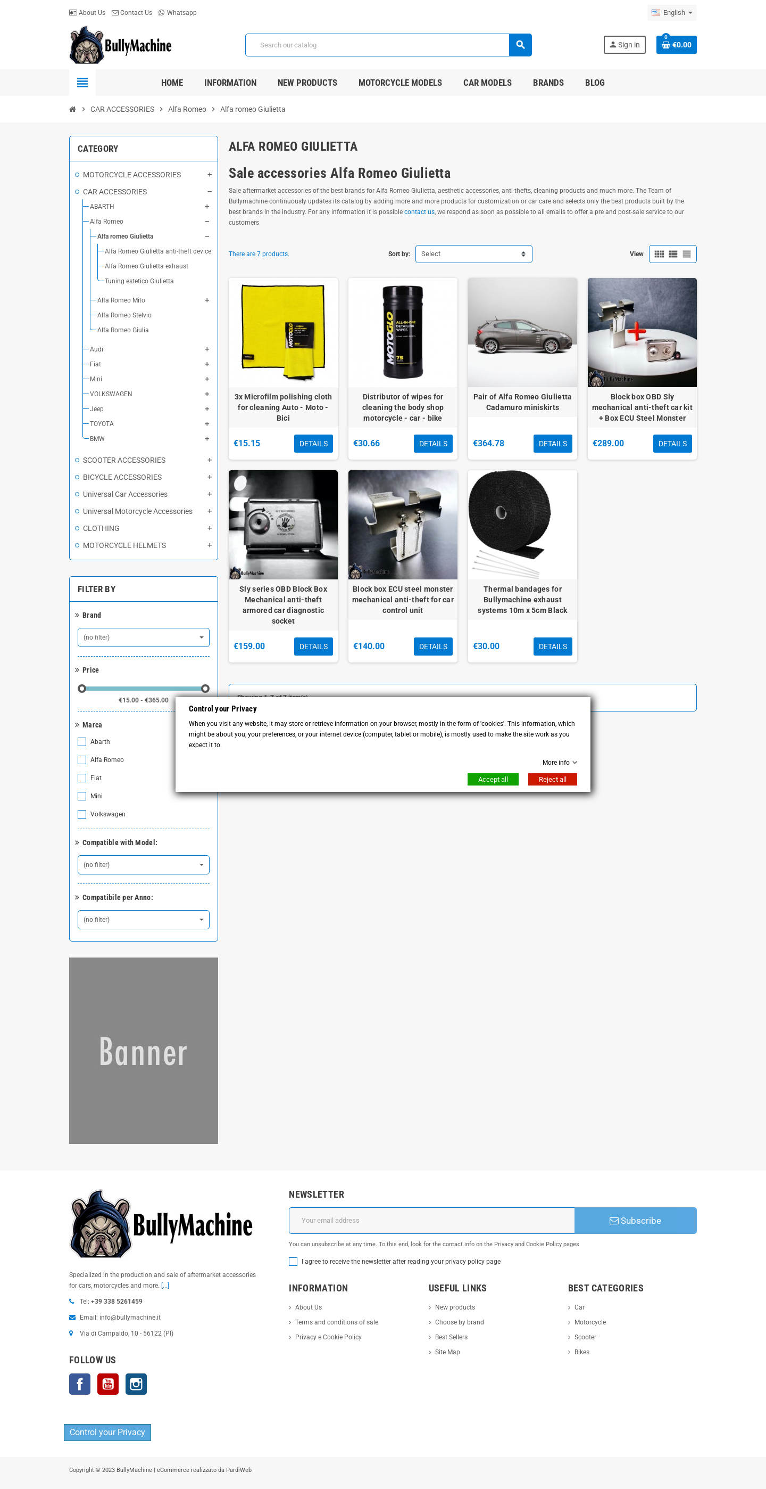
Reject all (553, 779)
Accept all (493, 779)
